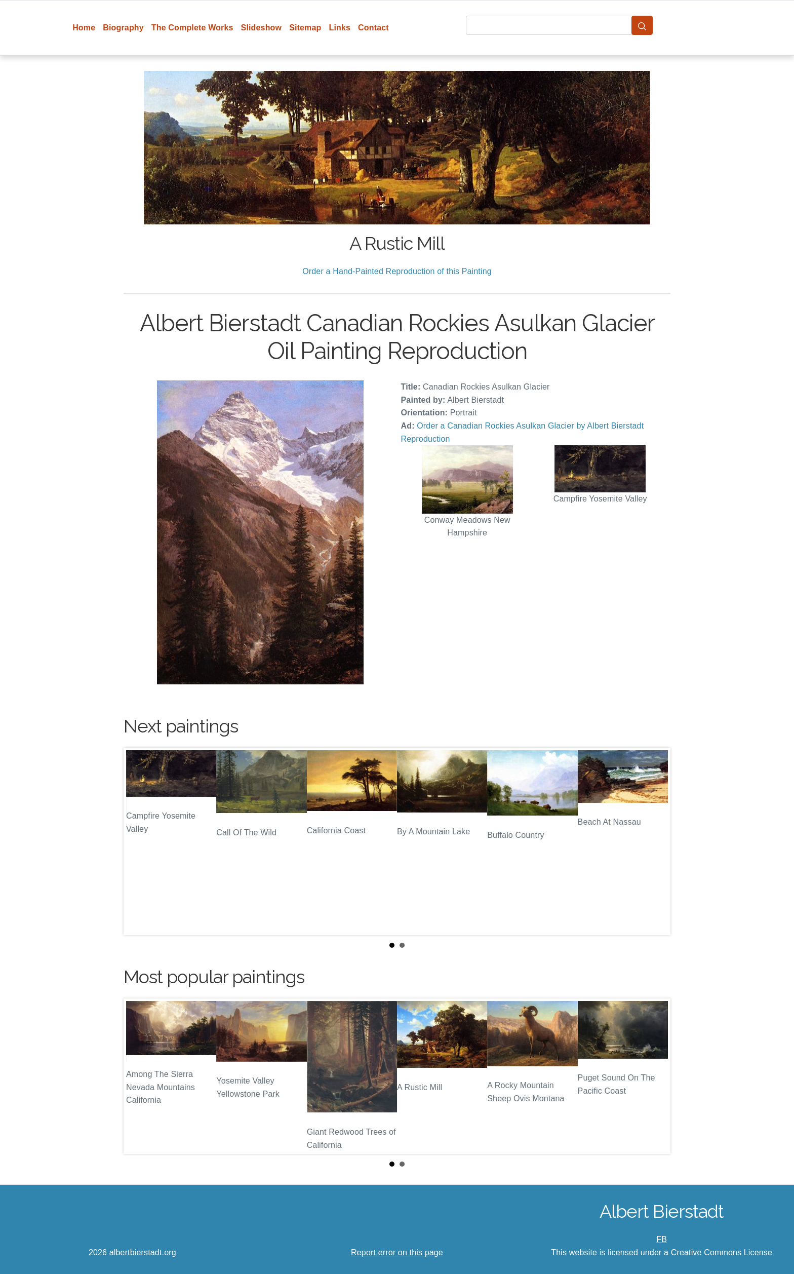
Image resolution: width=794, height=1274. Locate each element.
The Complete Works (192, 27)
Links (340, 27)
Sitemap (305, 27)
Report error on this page (397, 1252)
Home (83, 27)
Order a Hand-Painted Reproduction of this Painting (397, 271)
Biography (123, 27)
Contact (373, 27)
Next (655, 841)
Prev (139, 841)
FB (661, 1239)
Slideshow (261, 27)
